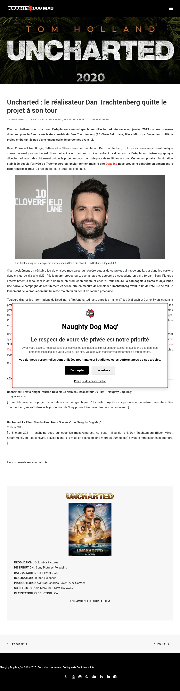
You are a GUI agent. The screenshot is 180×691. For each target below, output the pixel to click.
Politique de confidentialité (90, 381)
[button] (171, 8)
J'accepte (77, 370)
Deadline (111, 163)
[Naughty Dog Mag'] (31, 8)
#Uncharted (54, 119)
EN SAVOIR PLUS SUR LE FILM (90, 601)
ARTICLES (39, 119)
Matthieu (102, 119)
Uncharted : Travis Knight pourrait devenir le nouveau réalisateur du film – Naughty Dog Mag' (69, 392)
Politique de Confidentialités (78, 667)
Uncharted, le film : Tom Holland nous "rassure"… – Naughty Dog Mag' (54, 422)
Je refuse (103, 370)
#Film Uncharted (75, 119)
